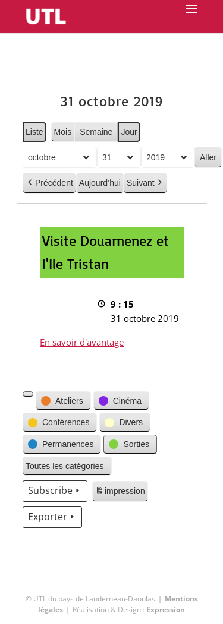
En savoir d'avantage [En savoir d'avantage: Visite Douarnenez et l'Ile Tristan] (82, 342)
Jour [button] (129, 132)
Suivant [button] (145, 183)
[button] (28, 394)
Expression (165, 609)
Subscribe (55, 491)
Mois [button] (62, 132)
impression (120, 493)
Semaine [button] (96, 132)
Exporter (52, 517)
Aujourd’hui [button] (99, 183)
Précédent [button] (49, 183)
